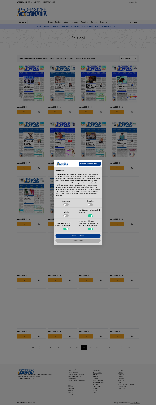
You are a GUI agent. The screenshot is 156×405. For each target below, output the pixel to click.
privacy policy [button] (75, 176)
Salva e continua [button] (78, 236)
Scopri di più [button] (78, 240)
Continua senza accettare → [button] (89, 163)
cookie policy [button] (93, 183)
